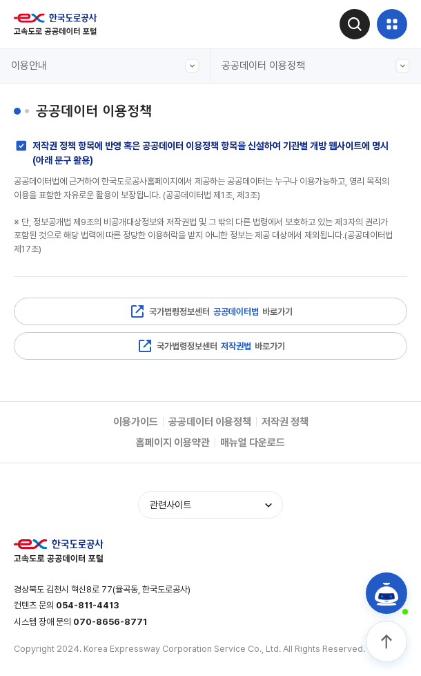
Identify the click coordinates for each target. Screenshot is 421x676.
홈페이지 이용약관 (173, 442)
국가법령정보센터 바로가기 (211, 311)
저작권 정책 (285, 422)
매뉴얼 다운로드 (252, 442)
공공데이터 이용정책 (316, 66)
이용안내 (105, 66)
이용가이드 (135, 422)
